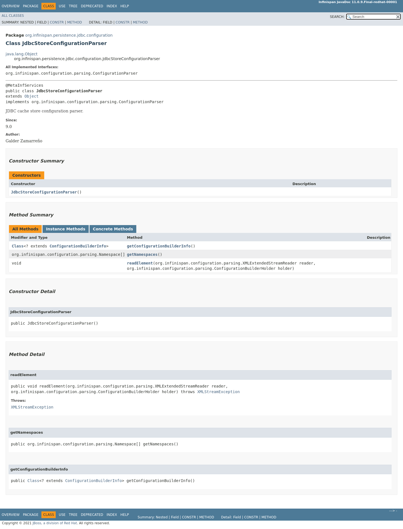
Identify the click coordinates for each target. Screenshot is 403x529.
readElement (140, 263)
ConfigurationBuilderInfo (78, 246)
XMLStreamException (218, 391)
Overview (11, 6)
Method (74, 22)
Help (124, 6)
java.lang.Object (22, 54)
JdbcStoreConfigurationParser (44, 192)
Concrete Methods (113, 229)
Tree (73, 6)
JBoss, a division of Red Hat (54, 523)
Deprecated (92, 6)
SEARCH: (337, 17)
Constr (57, 22)
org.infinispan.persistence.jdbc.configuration (69, 35)
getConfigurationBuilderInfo (159, 246)
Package (30, 6)
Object (31, 96)
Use (62, 6)
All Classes (13, 16)
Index (112, 6)
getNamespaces (142, 254)
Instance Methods (65, 229)
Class (18, 246)
